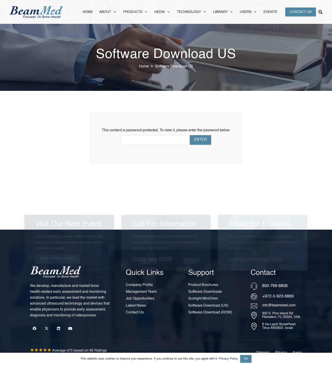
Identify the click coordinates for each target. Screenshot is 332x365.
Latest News (136, 306)
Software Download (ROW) (210, 312)
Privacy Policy (228, 358)
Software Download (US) (208, 306)
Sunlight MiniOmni (203, 298)
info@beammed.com (256, 248)
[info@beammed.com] (256, 305)
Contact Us (135, 312)
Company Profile (139, 285)
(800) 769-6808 (152, 248)
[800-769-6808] (256, 286)
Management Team (141, 292)
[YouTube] (70, 328)
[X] (46, 328)
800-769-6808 (275, 286)
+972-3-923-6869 (278, 296)
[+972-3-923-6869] (256, 296)
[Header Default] (36, 12)
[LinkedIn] (58, 328)
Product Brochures (203, 285)
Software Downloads (205, 292)
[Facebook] (34, 328)
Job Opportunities (140, 298)
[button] (114, 12)
